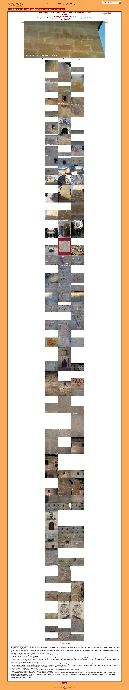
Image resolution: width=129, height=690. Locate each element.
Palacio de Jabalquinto (23, 669)
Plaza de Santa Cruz (25, 646)
